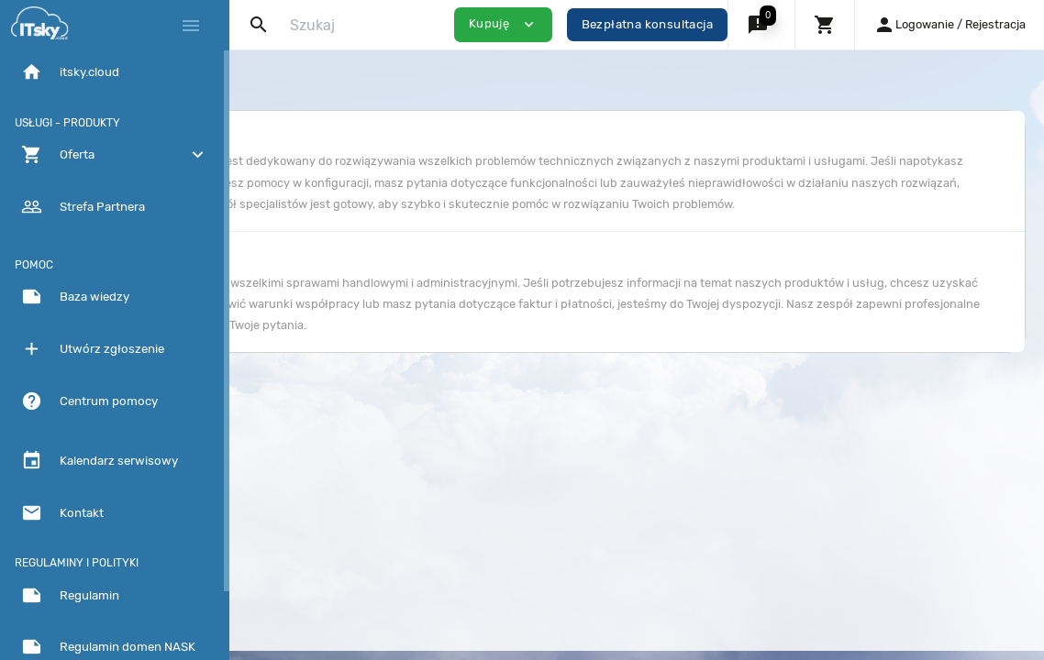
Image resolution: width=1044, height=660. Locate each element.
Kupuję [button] (503, 24)
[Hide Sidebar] (190, 25)
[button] (760, 25)
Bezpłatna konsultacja (647, 24)
